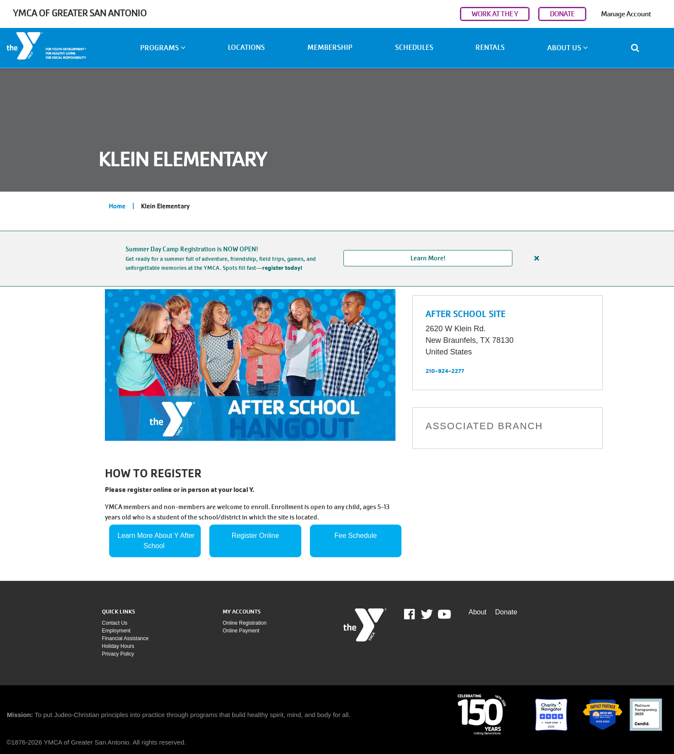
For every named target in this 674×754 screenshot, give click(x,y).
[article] (337, 259)
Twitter (427, 614)
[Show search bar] (638, 47)
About (478, 612)
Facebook (415, 614)
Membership (329, 47)
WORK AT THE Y (495, 14)
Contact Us (114, 623)
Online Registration (245, 623)
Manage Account (626, 14)
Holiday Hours (118, 646)
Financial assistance (125, 638)
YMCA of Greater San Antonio (80, 13)
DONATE (562, 14)
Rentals (490, 47)
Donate (506, 612)
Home (117, 206)
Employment (116, 631)
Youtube (444, 614)
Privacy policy (118, 654)
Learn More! (428, 258)
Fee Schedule (355, 535)
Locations (246, 47)
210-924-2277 (445, 371)
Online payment (241, 631)
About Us (567, 48)
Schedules (414, 47)
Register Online (255, 535)
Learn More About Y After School (157, 540)
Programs (163, 48)
